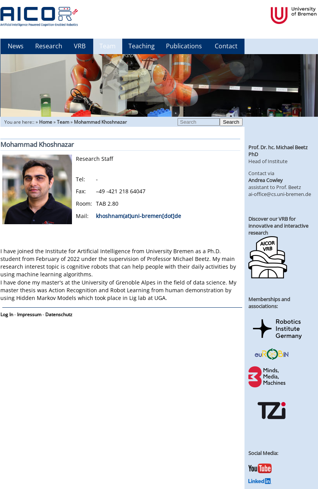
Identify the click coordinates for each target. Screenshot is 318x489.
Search (231, 122)
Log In (6, 314)
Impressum (29, 314)
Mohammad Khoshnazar (100, 122)
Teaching (141, 46)
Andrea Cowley (265, 180)
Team (107, 46)
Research (48, 46)
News (16, 46)
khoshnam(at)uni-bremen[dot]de (138, 216)
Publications (184, 46)
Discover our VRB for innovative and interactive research (278, 225)
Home (45, 122)
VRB (79, 46)
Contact (226, 46)
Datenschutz (58, 314)
